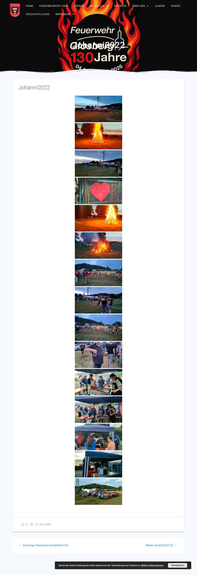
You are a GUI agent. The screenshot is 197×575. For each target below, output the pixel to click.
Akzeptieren (177, 565)
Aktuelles (97, 5)
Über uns (138, 5)
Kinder (175, 5)
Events (79, 5)
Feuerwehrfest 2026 (53, 5)
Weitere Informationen (152, 565)
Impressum (62, 14)
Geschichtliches (38, 14)
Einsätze (120, 5)
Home (30, 5)
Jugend (160, 5)
